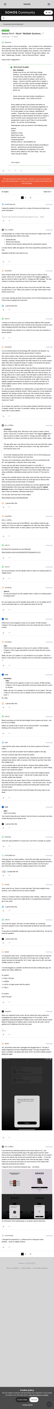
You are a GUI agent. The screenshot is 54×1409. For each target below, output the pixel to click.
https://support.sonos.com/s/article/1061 (15, 498)
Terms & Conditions (12, 1268)
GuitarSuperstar (10, 204)
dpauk (7, 952)
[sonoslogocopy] (27, 4)
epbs (6, 742)
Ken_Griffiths (9, 230)
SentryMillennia (10, 855)
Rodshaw (8, 837)
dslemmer (8, 42)
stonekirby (8, 271)
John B (7, 319)
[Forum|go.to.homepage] (20, 12)
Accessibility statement (40, 1268)
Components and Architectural (13, 24)
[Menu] (4, 4)
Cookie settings (26, 1268)
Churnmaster (9, 1235)
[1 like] (9, 306)
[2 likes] (10, 872)
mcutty (7, 884)
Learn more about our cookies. (38, 1395)
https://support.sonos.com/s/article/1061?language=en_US (21, 552)
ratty (6, 619)
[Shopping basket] (49, 4)
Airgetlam (8, 1011)
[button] (2, 13)
